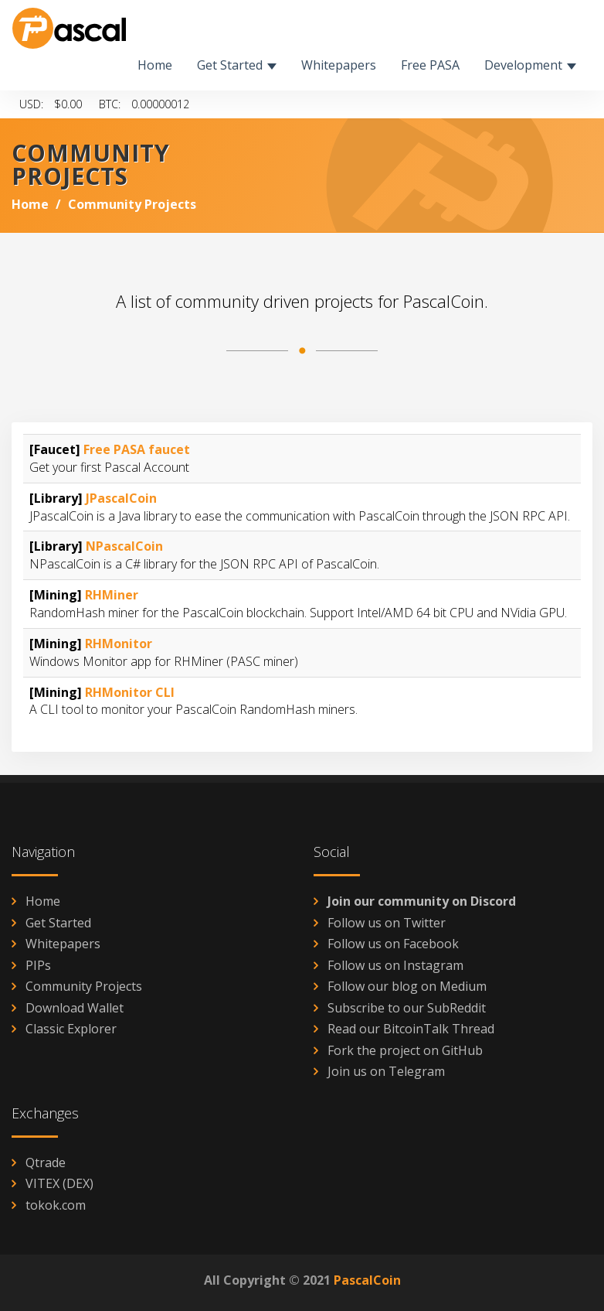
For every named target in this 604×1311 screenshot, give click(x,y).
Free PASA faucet (136, 449)
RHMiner (111, 594)
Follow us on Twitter (386, 922)
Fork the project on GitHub (405, 1050)
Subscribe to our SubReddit (406, 1007)
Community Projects (83, 986)
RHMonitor (118, 643)
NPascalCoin (124, 546)
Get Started (58, 922)
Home (30, 204)
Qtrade (45, 1162)
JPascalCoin (121, 498)
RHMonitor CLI (130, 692)
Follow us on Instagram (395, 965)
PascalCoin (367, 1280)
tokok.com (55, 1205)
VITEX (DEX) (59, 1183)
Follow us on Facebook (393, 943)
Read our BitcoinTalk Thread (410, 1028)
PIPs (38, 965)
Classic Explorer (71, 1028)
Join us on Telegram (386, 1071)
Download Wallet (74, 1007)
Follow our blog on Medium (407, 986)
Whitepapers (62, 943)
